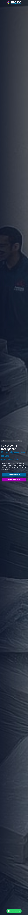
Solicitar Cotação (14, 474)
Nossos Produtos (14, 479)
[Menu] (2, 2)
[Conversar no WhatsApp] (14, 911)
